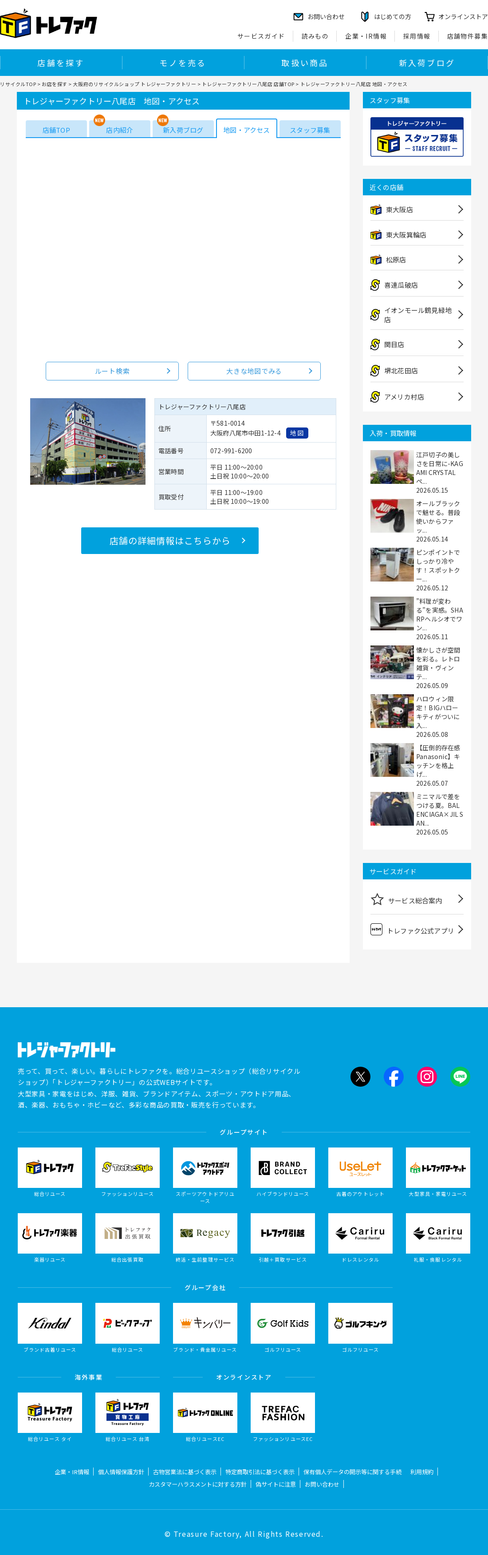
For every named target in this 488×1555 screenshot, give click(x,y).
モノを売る (182, 62)
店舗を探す (60, 62)
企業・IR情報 (366, 36)
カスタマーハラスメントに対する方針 (198, 1484)
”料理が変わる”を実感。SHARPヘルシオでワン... (439, 614)
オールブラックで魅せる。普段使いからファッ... (438, 516)
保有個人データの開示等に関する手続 (352, 1472)
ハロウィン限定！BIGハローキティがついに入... (438, 712)
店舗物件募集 (467, 36)
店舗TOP (56, 130)
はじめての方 (392, 16)
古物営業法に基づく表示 (184, 1472)
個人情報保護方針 (121, 1472)
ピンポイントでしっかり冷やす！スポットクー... (438, 565)
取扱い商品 (304, 62)
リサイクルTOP (18, 83)
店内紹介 (119, 130)
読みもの (315, 36)
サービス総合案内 (406, 899)
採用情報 (417, 36)
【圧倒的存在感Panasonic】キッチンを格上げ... (438, 761)
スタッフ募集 (310, 130)
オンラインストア (463, 16)
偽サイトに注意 (276, 1484)
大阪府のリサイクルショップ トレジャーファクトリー (134, 83)
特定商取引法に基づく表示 (260, 1472)
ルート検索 (112, 371)
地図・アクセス (246, 130)
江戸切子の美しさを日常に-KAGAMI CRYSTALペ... (439, 468)
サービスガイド (261, 36)
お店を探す (54, 83)
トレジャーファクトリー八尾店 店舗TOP (248, 83)
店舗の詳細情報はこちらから (170, 540)
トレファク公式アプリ (412, 929)
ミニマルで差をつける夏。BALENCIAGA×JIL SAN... (440, 809)
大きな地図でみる (254, 371)
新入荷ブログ (427, 62)
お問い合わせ (322, 1484)
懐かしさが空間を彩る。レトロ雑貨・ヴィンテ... (438, 663)
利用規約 (421, 1472)
